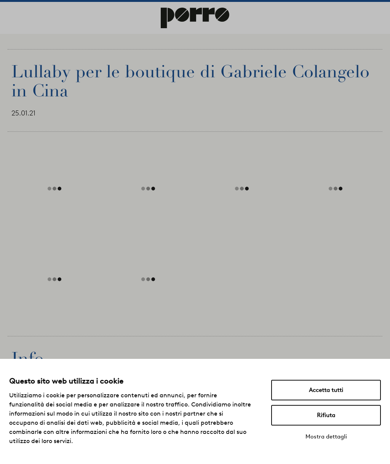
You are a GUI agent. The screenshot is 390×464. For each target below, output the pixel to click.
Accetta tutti (326, 390)
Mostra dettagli (326, 436)
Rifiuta (326, 415)
